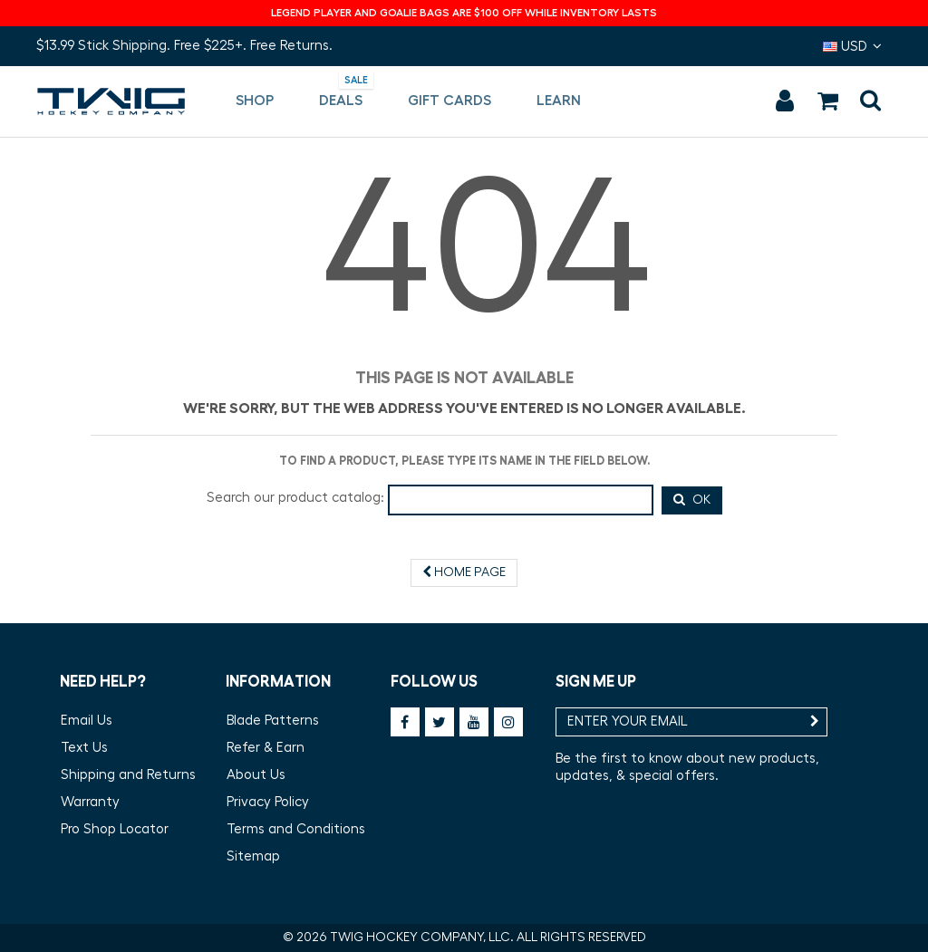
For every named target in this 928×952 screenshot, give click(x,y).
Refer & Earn (265, 748)
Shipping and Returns (128, 775)
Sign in (785, 101)
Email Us (86, 720)
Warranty (90, 802)
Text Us (84, 748)
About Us (256, 775)
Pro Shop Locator (115, 829)
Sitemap (253, 856)
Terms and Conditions (296, 829)
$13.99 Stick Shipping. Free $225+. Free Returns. (184, 46)
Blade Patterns (273, 720)
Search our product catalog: (295, 498)
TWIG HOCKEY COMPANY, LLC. (422, 937)
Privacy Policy (268, 802)
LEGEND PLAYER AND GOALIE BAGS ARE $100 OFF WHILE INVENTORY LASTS (464, 12)
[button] (254, 101)
